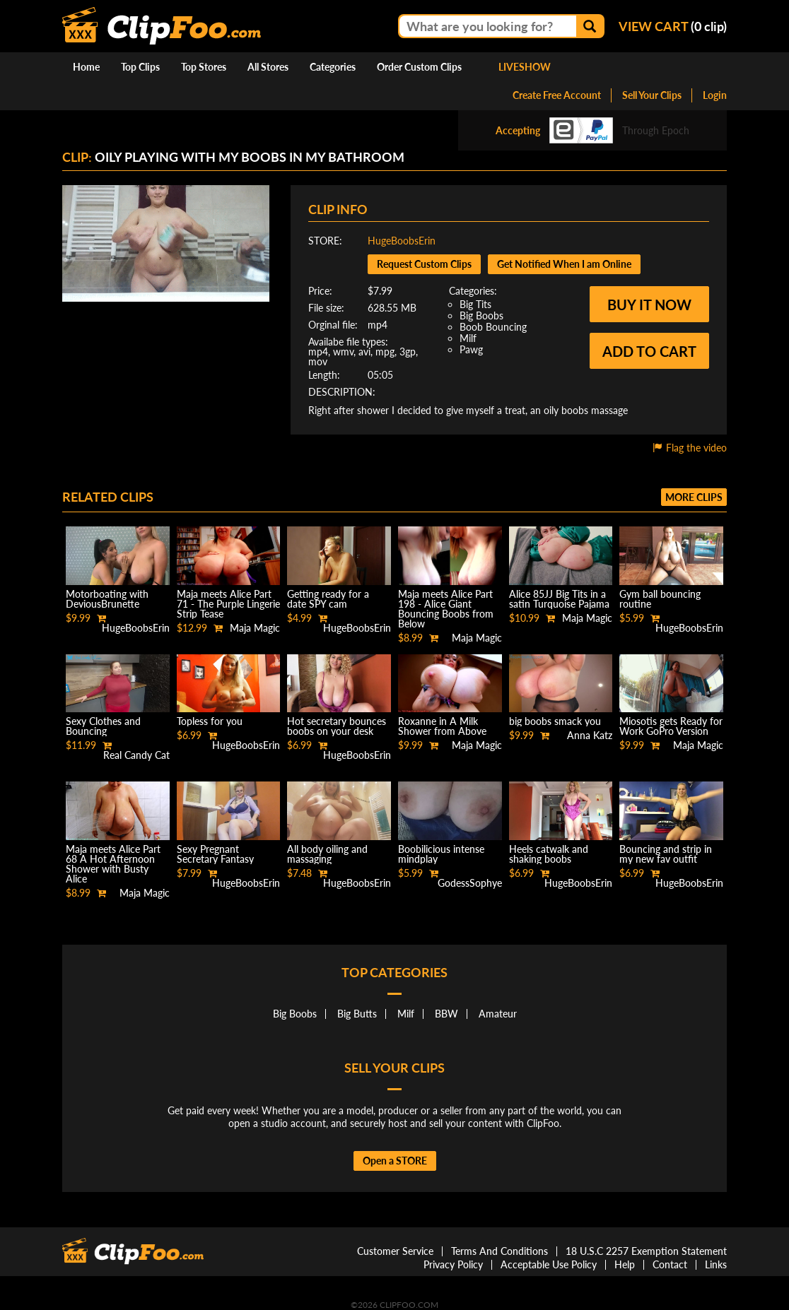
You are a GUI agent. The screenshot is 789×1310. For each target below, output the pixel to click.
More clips (694, 497)
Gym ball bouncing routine (660, 599)
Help (624, 1264)
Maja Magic (255, 628)
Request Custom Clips (424, 264)
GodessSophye (470, 883)
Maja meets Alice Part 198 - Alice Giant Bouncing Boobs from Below (445, 609)
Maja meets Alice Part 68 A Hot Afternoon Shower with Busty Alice (113, 864)
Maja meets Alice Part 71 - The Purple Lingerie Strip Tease (228, 604)
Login (715, 95)
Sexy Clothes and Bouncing (103, 726)
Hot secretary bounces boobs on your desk (336, 726)
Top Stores (203, 67)
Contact (670, 1264)
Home (86, 67)
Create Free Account (557, 95)
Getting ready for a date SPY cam (328, 599)
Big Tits (475, 304)
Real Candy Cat (136, 755)
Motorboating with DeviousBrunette (107, 599)
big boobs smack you (555, 721)
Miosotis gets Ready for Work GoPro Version (671, 726)
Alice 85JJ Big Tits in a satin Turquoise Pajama (559, 599)
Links (716, 1264)
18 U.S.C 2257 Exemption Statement (646, 1251)
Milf (468, 338)
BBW (446, 1014)
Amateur (498, 1014)
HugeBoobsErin (402, 241)
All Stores (267, 67)
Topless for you (209, 721)
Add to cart (649, 351)
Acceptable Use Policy (549, 1264)
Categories (333, 67)
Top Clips (140, 67)
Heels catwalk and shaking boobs (548, 854)
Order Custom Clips (419, 67)
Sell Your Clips (652, 95)
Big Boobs (481, 315)
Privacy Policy (453, 1264)
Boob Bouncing (493, 327)
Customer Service (395, 1251)
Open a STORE (395, 1161)
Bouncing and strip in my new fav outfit (665, 854)
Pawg (471, 349)
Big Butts (357, 1014)
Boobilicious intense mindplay (441, 854)
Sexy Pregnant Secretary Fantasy (215, 854)
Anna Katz (589, 735)
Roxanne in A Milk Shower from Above (442, 726)
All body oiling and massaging (327, 854)
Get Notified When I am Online (564, 264)
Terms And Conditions (499, 1251)
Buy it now (649, 304)
